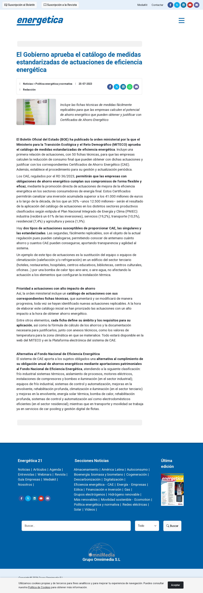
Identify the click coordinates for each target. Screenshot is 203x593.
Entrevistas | (27, 474)
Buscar (172, 526)
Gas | (128, 489)
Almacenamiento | (87, 469)
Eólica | (79, 489)
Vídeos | (91, 509)
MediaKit (142, 5)
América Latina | (114, 469)
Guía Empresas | (30, 479)
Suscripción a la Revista (60, 5)
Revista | (61, 474)
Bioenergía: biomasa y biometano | (99, 474)
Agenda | (56, 469)
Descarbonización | (88, 479)
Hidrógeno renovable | (124, 494)
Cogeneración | (137, 474)
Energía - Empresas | (132, 484)
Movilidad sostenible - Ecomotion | (126, 500)
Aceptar (175, 585)
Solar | (78, 509)
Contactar (157, 5)
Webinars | (45, 474)
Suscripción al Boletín (19, 5)
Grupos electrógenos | (90, 494)
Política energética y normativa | (97, 504)
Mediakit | (50, 479)
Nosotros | (26, 484)
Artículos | (40, 469)
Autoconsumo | (138, 469)
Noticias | (25, 469)
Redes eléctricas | (135, 504)
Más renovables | (86, 500)
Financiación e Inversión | (104, 489)
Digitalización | (114, 479)
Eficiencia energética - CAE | (94, 484)
